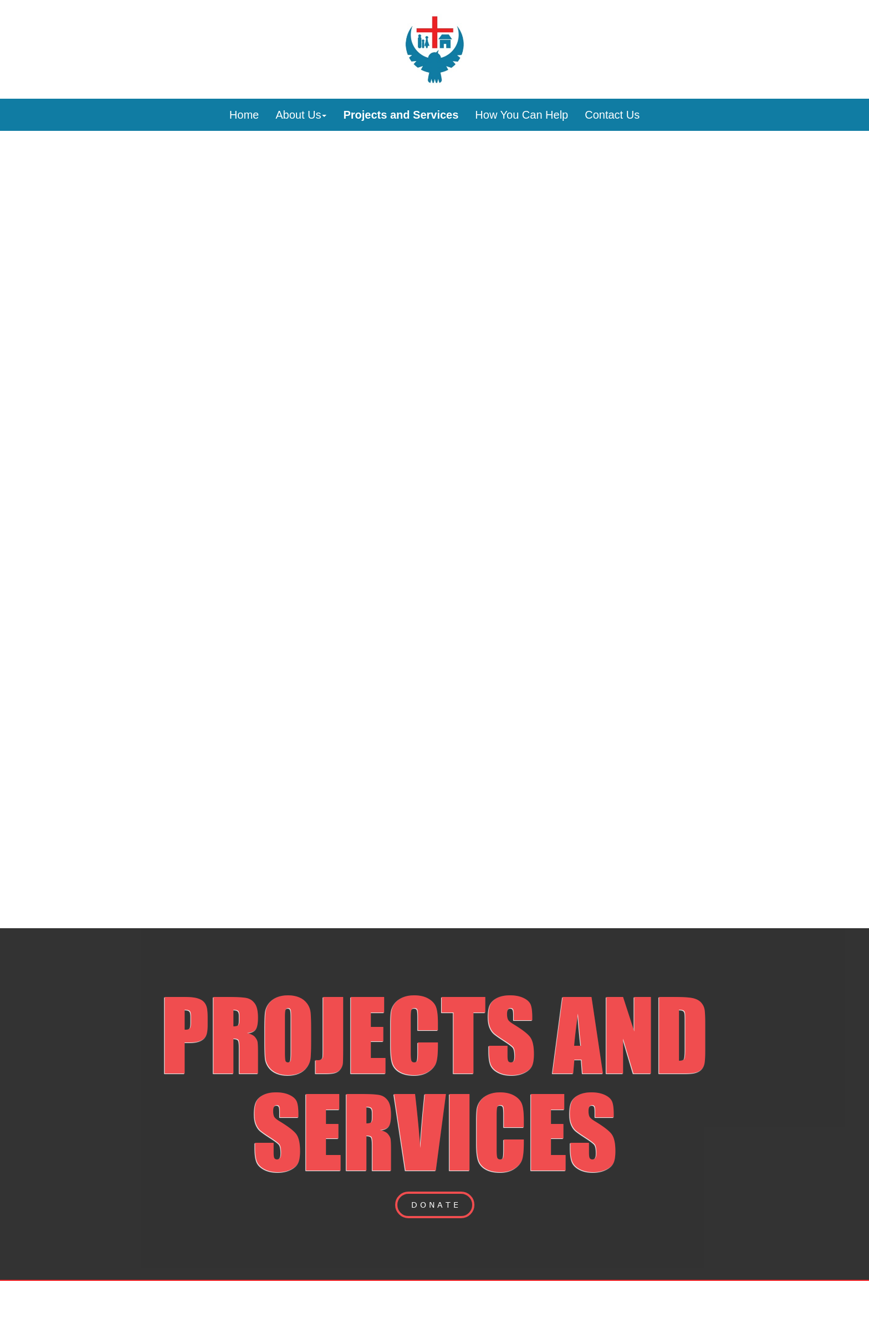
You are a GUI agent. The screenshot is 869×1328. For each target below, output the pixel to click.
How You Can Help (521, 115)
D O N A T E (434, 1204)
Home (244, 115)
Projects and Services (400, 115)
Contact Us (612, 115)
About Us (300, 115)
